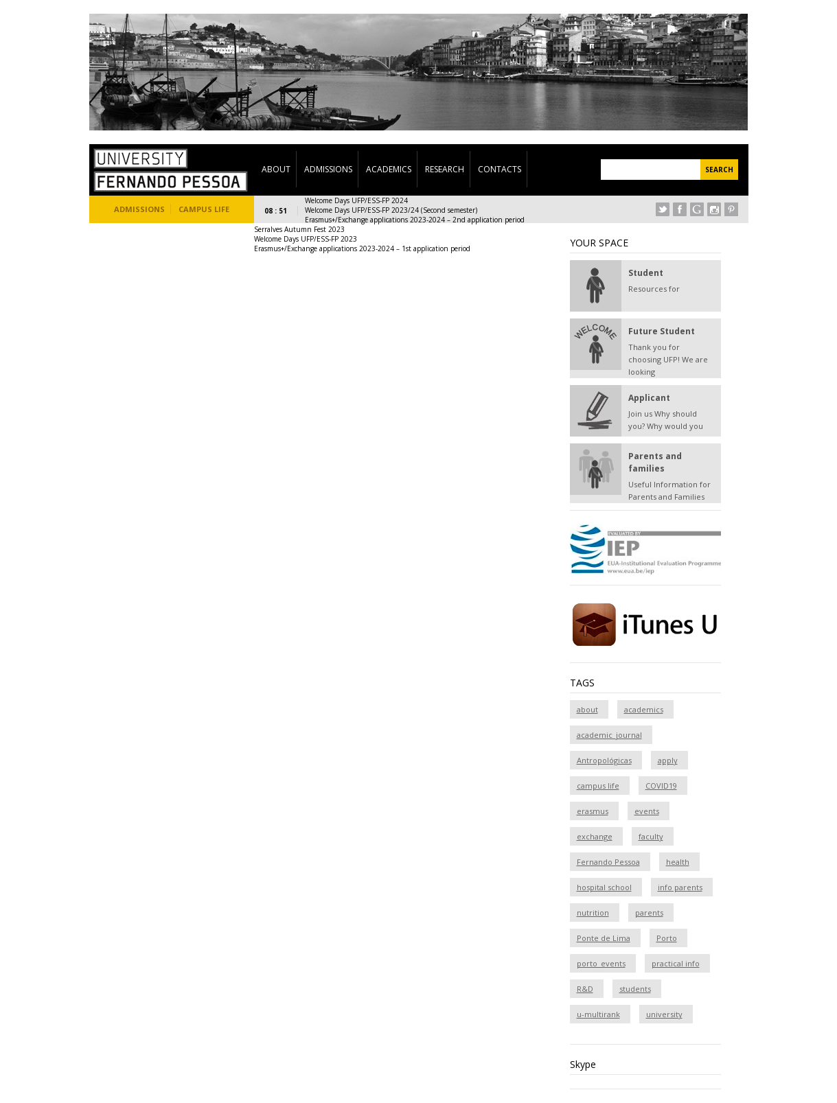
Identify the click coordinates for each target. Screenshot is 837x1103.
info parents (680, 887)
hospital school (604, 887)
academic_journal (609, 735)
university (664, 1014)
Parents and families (655, 462)
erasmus (592, 811)
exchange (594, 836)
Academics (388, 169)
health (677, 862)
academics (643, 709)
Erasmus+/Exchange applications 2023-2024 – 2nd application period (415, 219)
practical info (676, 963)
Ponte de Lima (603, 938)
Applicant (649, 398)
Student (645, 273)
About (276, 169)
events (646, 811)
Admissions (328, 169)
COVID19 (661, 785)
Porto (666, 938)
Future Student (661, 331)
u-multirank (598, 1014)
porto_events (601, 963)
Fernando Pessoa (608, 862)
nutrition (593, 912)
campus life (598, 785)
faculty (651, 836)
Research (444, 169)
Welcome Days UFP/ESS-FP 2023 (305, 239)
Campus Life (204, 209)
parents (649, 912)
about (587, 709)
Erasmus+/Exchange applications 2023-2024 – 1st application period (362, 248)
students (635, 989)
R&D (585, 989)
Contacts (499, 169)
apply (668, 760)
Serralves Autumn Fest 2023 (299, 229)
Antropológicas (604, 760)
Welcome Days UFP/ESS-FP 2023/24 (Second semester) (391, 210)
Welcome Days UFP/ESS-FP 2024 (356, 200)
